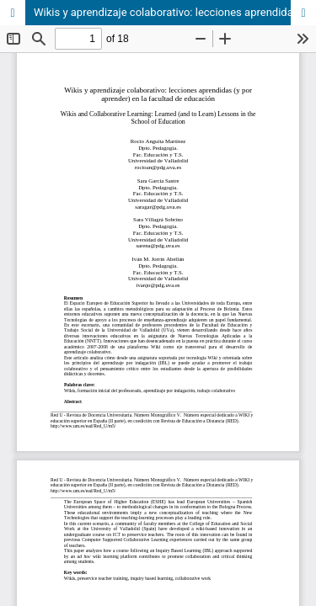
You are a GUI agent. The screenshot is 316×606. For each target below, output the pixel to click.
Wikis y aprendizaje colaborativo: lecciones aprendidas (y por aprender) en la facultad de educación (175, 12)
